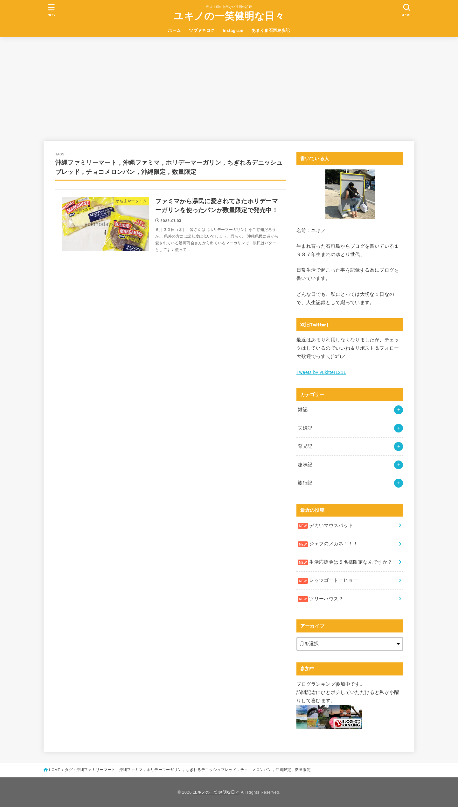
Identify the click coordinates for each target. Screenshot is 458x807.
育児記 (305, 446)
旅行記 (305, 482)
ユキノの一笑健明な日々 (228, 16)
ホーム (174, 30)
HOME (54, 770)
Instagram (233, 30)
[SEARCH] (406, 10)
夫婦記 (305, 428)
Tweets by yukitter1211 (321, 372)
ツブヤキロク (201, 30)
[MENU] (51, 10)
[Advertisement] (229, 85)
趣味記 (305, 464)
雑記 (303, 409)
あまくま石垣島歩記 (271, 30)
